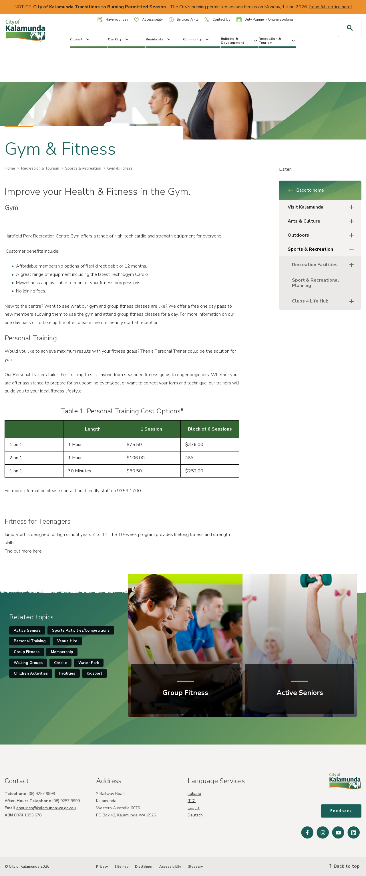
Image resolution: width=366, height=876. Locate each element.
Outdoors (322, 235)
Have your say (113, 19)
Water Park (88, 662)
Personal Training (30, 641)
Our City (119, 39)
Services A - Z (183, 19)
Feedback (341, 811)
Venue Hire (67, 641)
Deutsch (195, 815)
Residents (158, 39)
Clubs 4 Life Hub (324, 301)
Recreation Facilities (324, 264)
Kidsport (94, 673)
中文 (192, 801)
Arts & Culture (322, 221)
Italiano (194, 793)
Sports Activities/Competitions (81, 630)
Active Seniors (27, 630)
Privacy (102, 866)
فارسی (194, 808)
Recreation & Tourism (277, 40)
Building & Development (239, 40)
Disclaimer (144, 866)
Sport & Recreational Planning (315, 283)
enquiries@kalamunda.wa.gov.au (46, 808)
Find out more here (23, 551)
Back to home (306, 190)
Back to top (344, 866)
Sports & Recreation (83, 168)
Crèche (60, 662)
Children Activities (31, 673)
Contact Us (217, 19)
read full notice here (331, 7)
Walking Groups (28, 662)
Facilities (67, 673)
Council (80, 39)
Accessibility (148, 19)
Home (10, 168)
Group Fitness (26, 652)
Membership (62, 652)
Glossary (195, 866)
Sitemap (121, 866)
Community (196, 39)
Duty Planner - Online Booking (264, 19)
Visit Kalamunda (322, 207)
